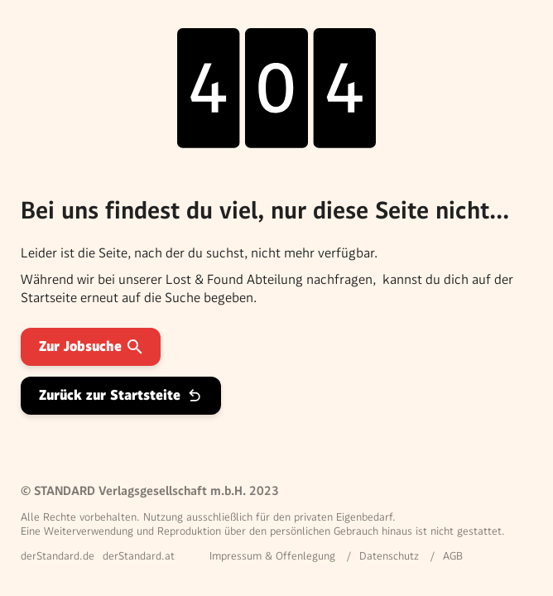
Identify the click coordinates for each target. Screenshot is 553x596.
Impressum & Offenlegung (272, 556)
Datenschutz (389, 556)
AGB (453, 556)
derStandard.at (139, 556)
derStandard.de (57, 556)
